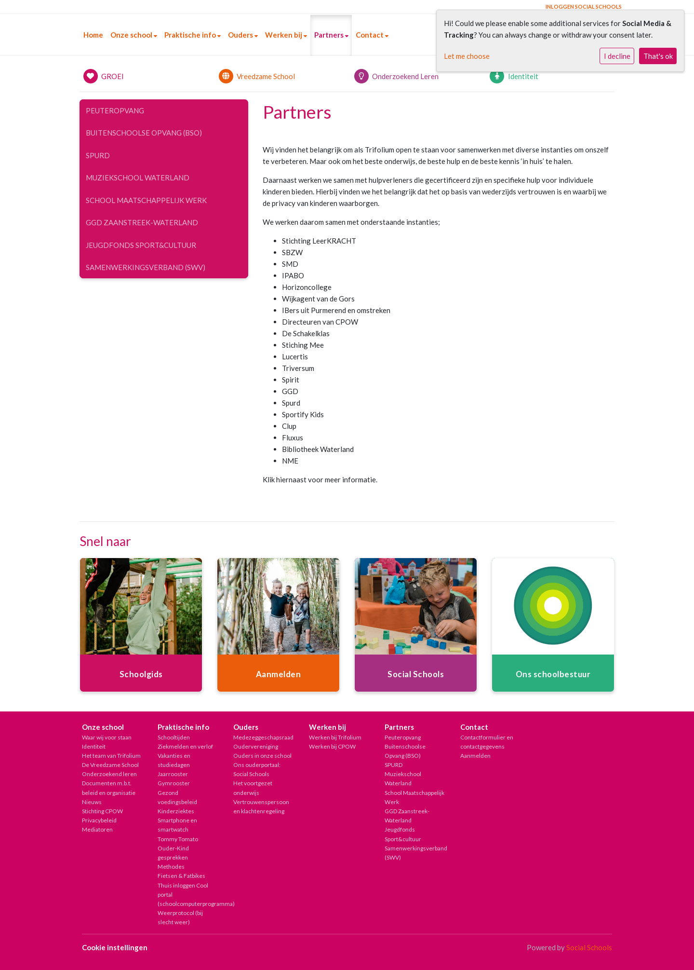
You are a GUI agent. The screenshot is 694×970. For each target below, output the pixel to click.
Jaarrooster (173, 774)
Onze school (132, 34)
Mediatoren (97, 829)
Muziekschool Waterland (137, 177)
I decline (617, 56)
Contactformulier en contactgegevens (486, 742)
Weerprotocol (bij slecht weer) (180, 917)
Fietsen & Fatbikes (181, 875)
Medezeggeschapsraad (263, 737)
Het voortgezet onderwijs (252, 787)
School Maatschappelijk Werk (146, 200)
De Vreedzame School (110, 764)
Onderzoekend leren (109, 774)
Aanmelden (475, 755)
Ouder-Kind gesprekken (173, 853)
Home (93, 34)
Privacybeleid (99, 820)
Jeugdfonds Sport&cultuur (141, 245)
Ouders (241, 34)
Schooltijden (174, 737)
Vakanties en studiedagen (174, 760)
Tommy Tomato (178, 839)
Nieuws (92, 802)
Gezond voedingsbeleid (177, 797)
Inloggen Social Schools (584, 6)
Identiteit (94, 746)
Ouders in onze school (262, 755)
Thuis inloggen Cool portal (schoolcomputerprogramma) (188, 894)
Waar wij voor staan (107, 737)
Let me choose (467, 56)
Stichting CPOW (102, 811)
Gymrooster (174, 783)
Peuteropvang (115, 110)
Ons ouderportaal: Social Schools (256, 769)
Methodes (171, 866)
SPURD (98, 155)
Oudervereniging (255, 746)
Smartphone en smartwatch (177, 825)
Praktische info (190, 34)
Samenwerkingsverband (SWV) (145, 267)
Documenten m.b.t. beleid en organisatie (108, 787)
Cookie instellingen (114, 947)
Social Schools (589, 947)
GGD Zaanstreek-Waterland (142, 222)
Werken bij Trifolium (335, 737)
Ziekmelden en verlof (185, 746)
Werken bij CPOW (332, 746)
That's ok (658, 56)
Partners (329, 34)
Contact (370, 34)
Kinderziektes (176, 811)
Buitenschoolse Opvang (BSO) (144, 132)
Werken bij (284, 34)
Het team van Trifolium (111, 755)
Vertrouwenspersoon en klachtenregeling (261, 806)
